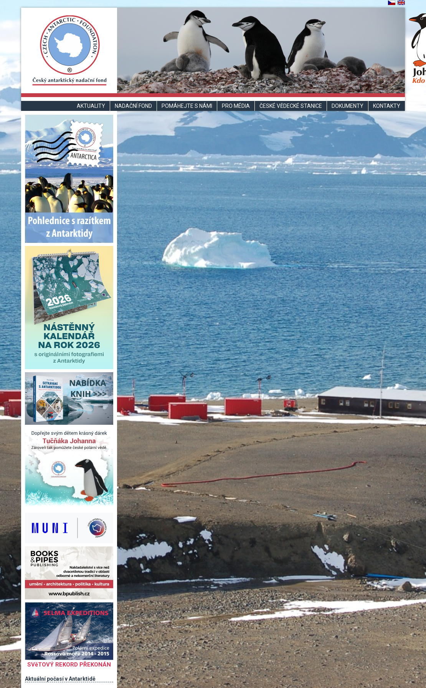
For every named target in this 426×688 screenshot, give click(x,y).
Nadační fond (133, 106)
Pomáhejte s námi (187, 106)
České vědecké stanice (290, 106)
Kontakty (386, 106)
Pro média (236, 106)
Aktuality (91, 106)
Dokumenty (347, 106)
